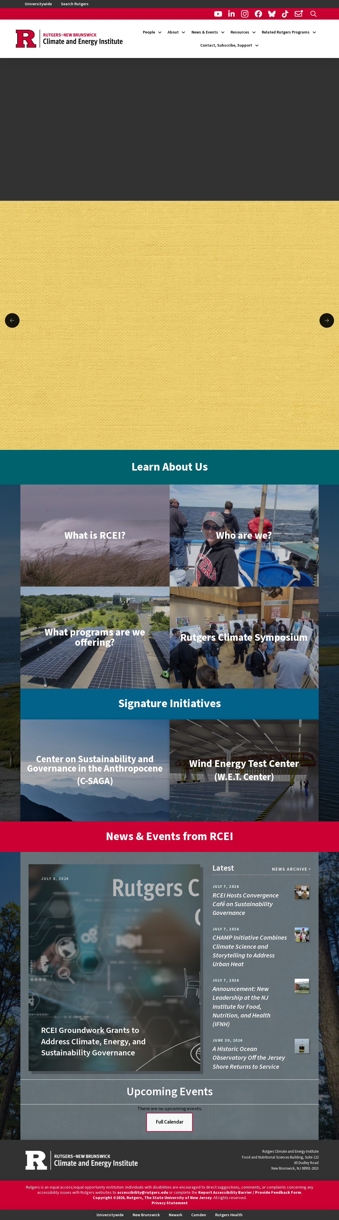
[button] (313, 14)
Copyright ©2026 (108, 1198)
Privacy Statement (170, 1203)
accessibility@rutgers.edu (142, 1193)
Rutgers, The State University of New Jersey (169, 1198)
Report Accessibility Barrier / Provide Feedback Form (249, 1193)
